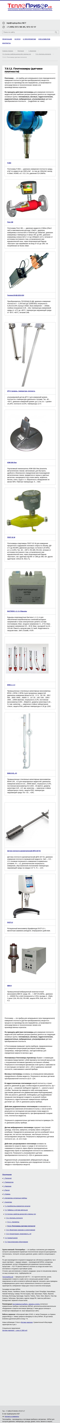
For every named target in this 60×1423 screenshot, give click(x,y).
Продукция (7, 39)
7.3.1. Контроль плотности (43, 54)
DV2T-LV (10, 922)
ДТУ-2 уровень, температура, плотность (21, 391)
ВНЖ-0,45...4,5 (12, 773)
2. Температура (8, 1182)
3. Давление (7, 1186)
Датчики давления (27, 1322)
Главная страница (7, 51)
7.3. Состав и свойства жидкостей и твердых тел (16, 54)
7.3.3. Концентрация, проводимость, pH (18, 1234)
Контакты (6, 43)
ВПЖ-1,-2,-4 (11, 685)
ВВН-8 (9, 985)
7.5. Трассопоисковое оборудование (16, 1242)
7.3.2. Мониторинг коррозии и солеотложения (20, 1230)
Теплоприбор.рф (7, 1277)
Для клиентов (44, 39)
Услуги (17, 39)
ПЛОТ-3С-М (11, 537)
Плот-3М (10, 222)
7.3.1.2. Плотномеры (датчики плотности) (21, 1226)
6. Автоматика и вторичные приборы (15, 1198)
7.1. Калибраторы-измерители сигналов (17, 1206)
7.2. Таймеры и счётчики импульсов (16, 1210)
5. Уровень (6, 1194)
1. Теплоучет (7, 1178)
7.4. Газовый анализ (11, 1238)
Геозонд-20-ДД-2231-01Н (15, 295)
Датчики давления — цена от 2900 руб (14, 1330)
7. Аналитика (32, 51)
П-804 (9, 163)
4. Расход (6, 1190)
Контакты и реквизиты (12, 1416)
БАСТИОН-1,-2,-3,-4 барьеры (17, 611)
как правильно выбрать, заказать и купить (26, 1304)
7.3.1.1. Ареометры (13, 1222)
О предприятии (29, 39)
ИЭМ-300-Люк (12, 462)
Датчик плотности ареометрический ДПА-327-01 (24, 851)
